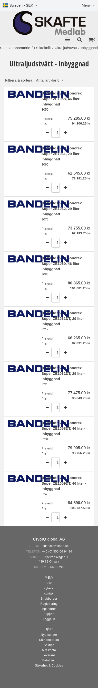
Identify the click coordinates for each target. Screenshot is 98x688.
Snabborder (49, 598)
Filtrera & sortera (32, 80)
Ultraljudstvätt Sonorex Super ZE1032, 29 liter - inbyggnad (61, 208)
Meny (86, 5)
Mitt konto (49, 650)
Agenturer (49, 609)
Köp (81, 133)
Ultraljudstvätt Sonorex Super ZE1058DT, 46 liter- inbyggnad (63, 428)
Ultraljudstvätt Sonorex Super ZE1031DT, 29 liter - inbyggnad (63, 318)
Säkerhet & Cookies (49, 665)
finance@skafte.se (55, 546)
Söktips (49, 645)
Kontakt (49, 593)
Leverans (48, 655)
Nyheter (49, 588)
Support (49, 614)
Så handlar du (49, 640)
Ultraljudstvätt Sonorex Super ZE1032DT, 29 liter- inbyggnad (63, 373)
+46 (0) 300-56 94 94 (57, 551)
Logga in (49, 619)
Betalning (49, 660)
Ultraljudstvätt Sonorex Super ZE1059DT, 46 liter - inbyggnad (63, 483)
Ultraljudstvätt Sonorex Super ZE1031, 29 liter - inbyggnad (61, 153)
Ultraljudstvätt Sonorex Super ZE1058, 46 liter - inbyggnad (61, 98)
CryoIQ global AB (49, 539)
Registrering (49, 603)
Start (4, 48)
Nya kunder (49, 634)
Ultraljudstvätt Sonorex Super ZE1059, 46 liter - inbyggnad (61, 263)
